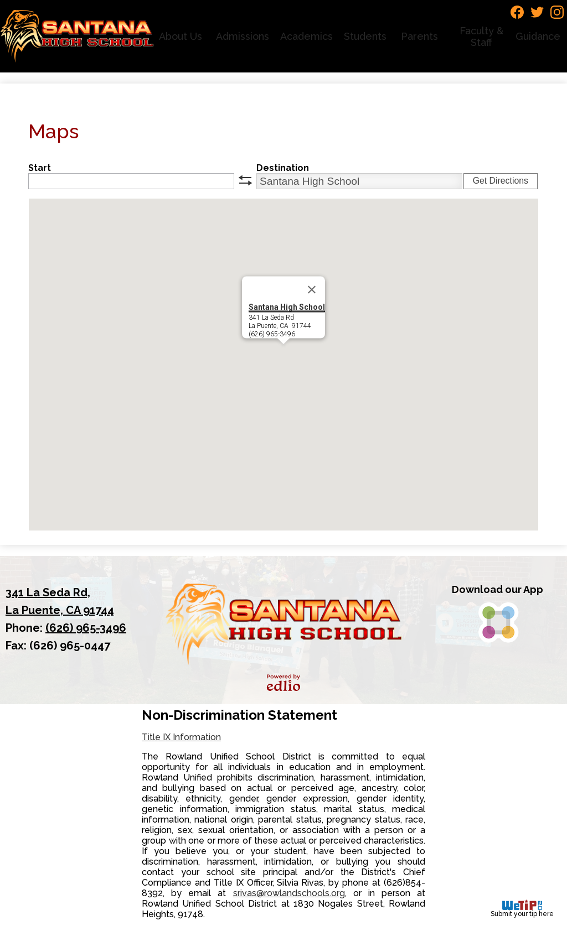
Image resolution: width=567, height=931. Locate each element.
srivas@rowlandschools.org (289, 893)
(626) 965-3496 (85, 627)
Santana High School (287, 307)
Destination (282, 168)
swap (245, 180)
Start (39, 168)
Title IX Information (181, 737)
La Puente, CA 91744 (70, 600)
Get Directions (500, 180)
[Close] (311, 290)
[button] (181, 36)
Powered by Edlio (283, 682)
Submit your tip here (522, 908)
